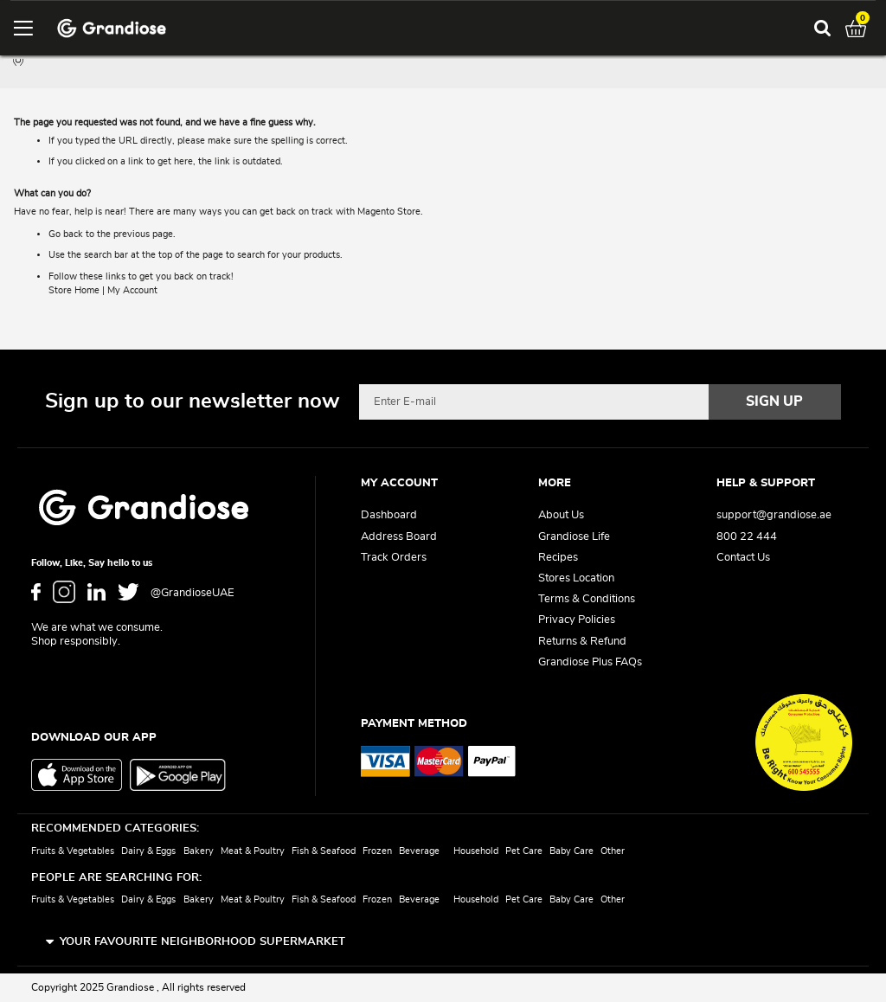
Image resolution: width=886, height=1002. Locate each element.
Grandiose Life (574, 537)
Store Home (74, 290)
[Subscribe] (775, 401)
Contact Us (743, 557)
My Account (132, 290)
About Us (561, 515)
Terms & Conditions (586, 599)
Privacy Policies (576, 620)
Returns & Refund (582, 641)
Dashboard (389, 515)
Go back (65, 234)
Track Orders (394, 557)
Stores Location (576, 578)
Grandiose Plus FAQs (590, 662)
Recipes (558, 557)
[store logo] (111, 28)
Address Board (399, 537)
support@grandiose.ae (773, 515)
